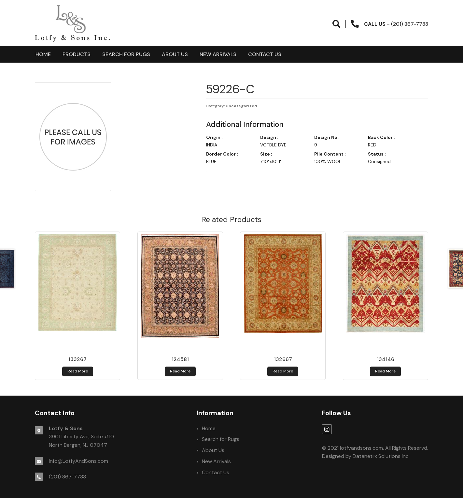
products (77, 54)
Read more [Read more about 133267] (77, 371)
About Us (175, 54)
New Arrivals (218, 54)
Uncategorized (241, 106)
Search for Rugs (126, 54)
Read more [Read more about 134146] (385, 371)
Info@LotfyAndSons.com (78, 461)
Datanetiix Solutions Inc (381, 456)
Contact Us (264, 54)
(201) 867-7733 (67, 476)
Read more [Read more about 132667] (283, 371)
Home (43, 54)
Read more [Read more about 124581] (180, 371)
